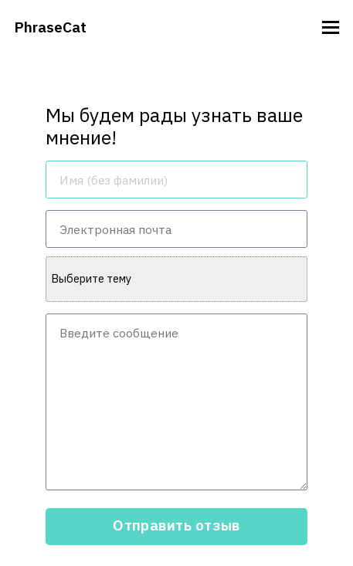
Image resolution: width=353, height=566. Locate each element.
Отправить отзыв (176, 525)
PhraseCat (50, 26)
